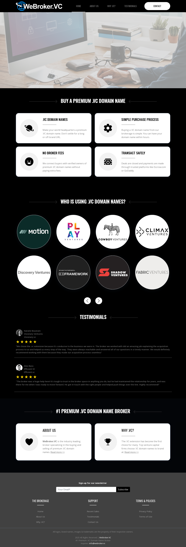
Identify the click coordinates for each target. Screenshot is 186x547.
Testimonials (130, 6)
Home (78, 6)
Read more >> (57, 452)
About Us (94, 6)
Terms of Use (145, 516)
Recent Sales (93, 511)
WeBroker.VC (105, 537)
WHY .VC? (127, 430)
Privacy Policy (145, 511)
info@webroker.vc (97, 543)
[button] (98, 300)
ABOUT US (49, 430)
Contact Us (93, 522)
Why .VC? (111, 6)
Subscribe (123, 489)
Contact (157, 6)
